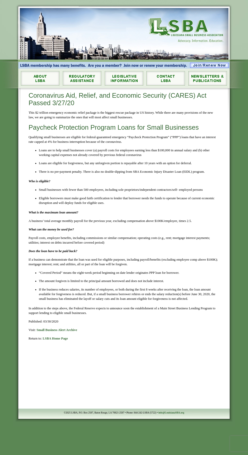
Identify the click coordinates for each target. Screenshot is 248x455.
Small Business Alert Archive (57, 330)
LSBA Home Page (55, 338)
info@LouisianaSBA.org (171, 412)
